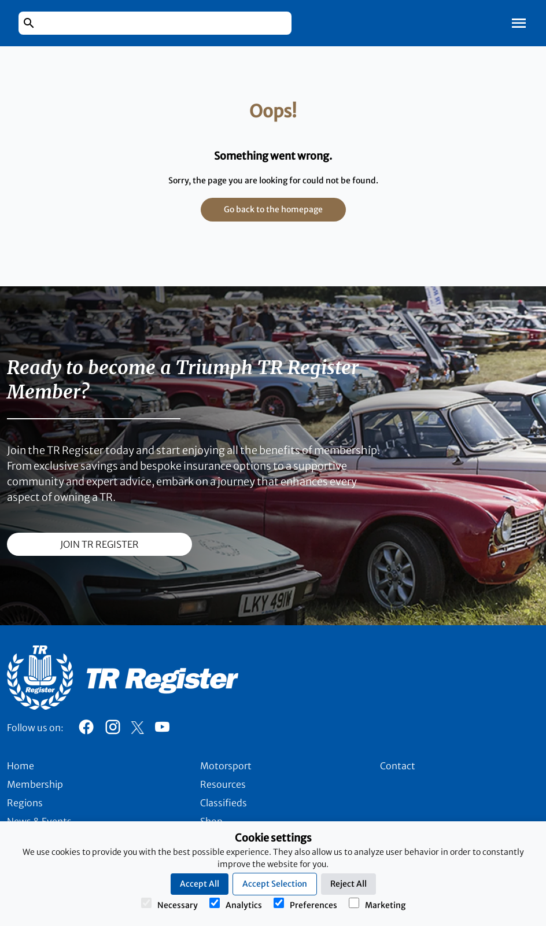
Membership (35, 784)
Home (20, 766)
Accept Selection (274, 884)
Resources (223, 784)
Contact (397, 766)
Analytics (235, 904)
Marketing (377, 904)
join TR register (99, 544)
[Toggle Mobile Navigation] (518, 23)
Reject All (348, 884)
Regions (25, 803)
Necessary (169, 904)
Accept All (199, 884)
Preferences (305, 904)
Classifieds (223, 803)
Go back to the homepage (273, 209)
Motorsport (226, 766)
